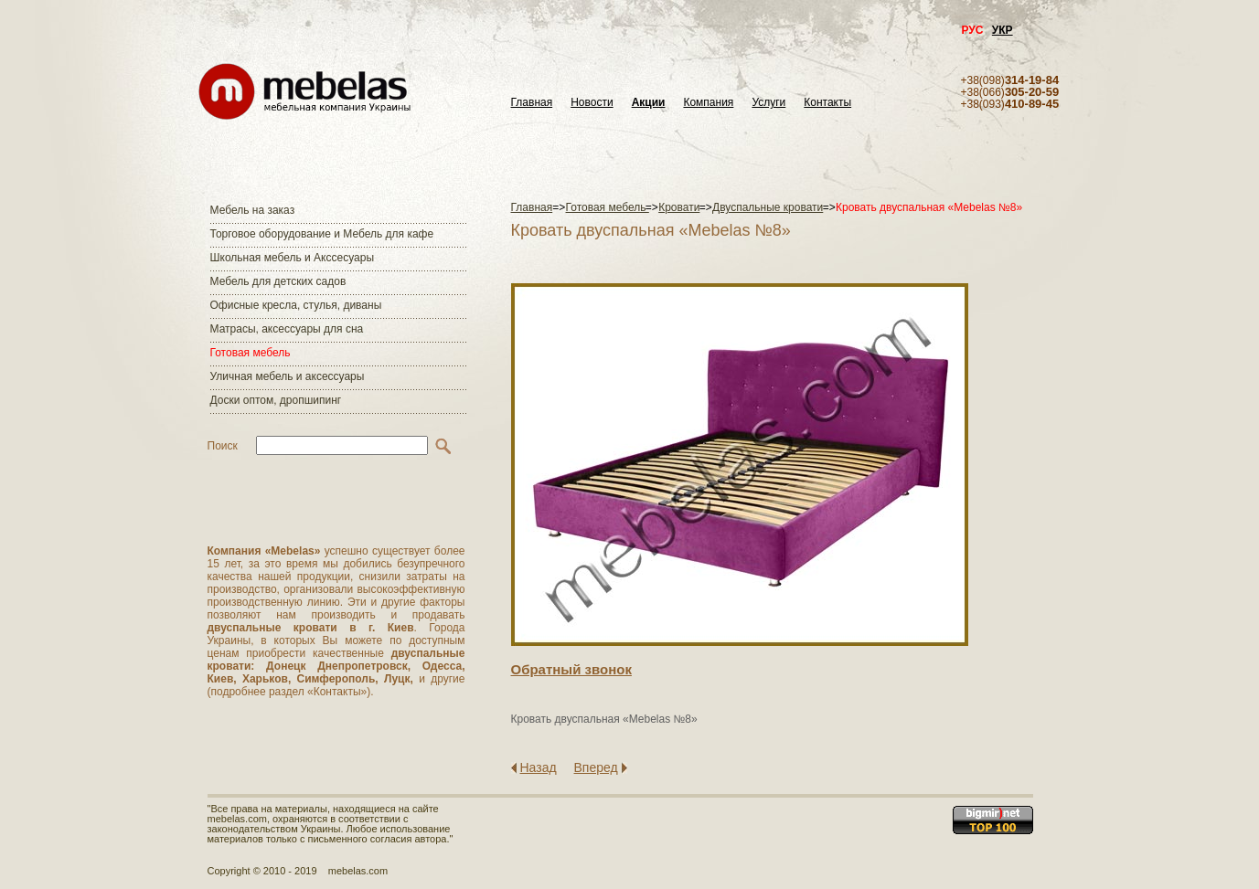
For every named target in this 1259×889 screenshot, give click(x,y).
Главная (532, 103)
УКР (1002, 30)
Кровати (678, 207)
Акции (649, 103)
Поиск (223, 445)
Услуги (768, 103)
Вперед (596, 767)
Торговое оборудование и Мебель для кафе (322, 234)
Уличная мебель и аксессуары (287, 376)
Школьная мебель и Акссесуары (292, 257)
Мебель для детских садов (278, 281)
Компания (708, 103)
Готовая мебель (250, 352)
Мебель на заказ (252, 210)
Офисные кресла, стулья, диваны (296, 305)
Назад (538, 767)
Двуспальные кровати (767, 207)
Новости (592, 103)
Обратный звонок (571, 669)
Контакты (827, 103)
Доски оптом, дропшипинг (276, 400)
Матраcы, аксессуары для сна (287, 329)
